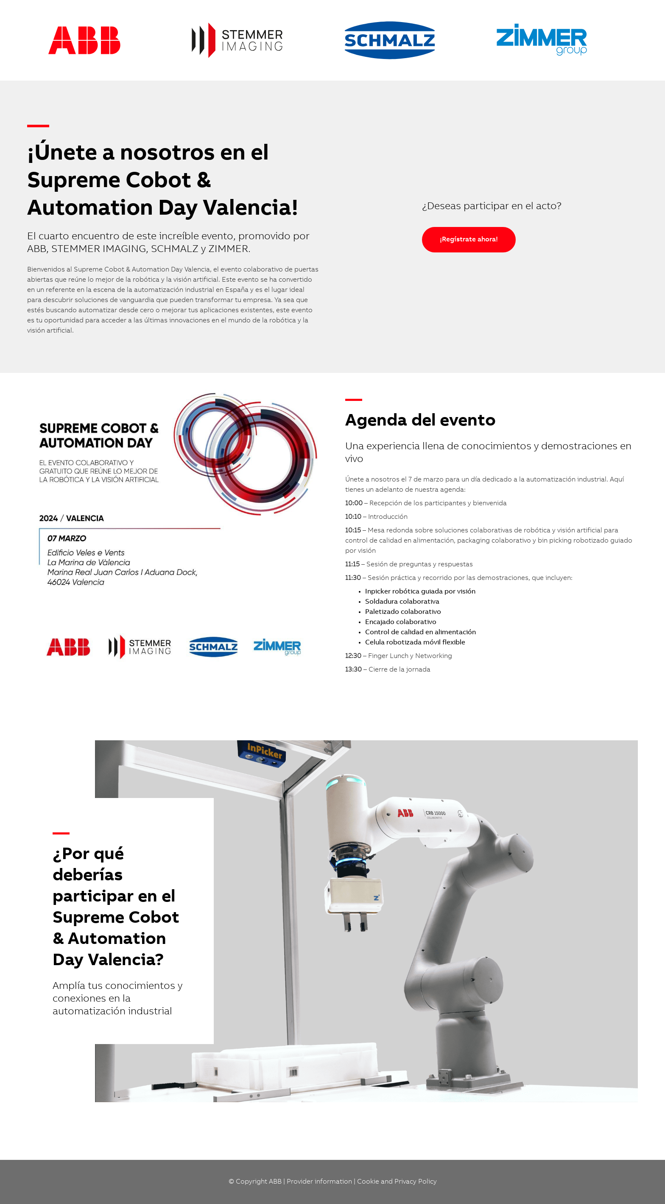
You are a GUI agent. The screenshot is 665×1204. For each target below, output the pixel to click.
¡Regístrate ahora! (469, 239)
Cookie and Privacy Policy (397, 1182)
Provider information (319, 1182)
